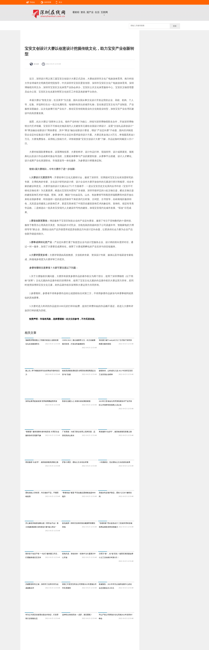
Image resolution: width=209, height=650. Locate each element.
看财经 (75, 12)
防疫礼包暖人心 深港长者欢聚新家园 (76, 401)
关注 (57, 2)
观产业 (90, 12)
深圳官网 (45, 2)
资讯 (83, 12)
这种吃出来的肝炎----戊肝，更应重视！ (77, 615)
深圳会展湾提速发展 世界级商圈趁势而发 (41, 401)
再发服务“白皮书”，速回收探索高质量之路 (115, 432)
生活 (97, 12)
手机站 (29, 2)
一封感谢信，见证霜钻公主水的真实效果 (114, 462)
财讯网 (36, 64)
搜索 (174, 26)
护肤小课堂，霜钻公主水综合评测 (75, 462)
